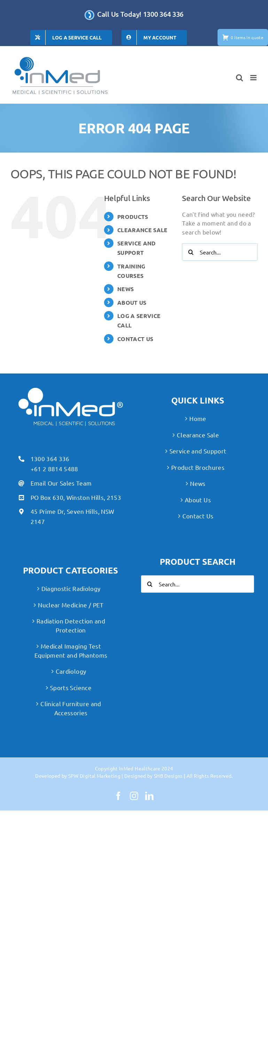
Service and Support (198, 450)
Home (197, 418)
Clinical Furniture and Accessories (70, 708)
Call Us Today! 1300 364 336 (140, 14)
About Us (198, 499)
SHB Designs (168, 775)
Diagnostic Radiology (71, 588)
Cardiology (71, 671)
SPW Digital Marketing (94, 775)
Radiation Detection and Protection (71, 625)
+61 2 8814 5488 (54, 468)
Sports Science (71, 687)
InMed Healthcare (139, 768)
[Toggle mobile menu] (254, 77)
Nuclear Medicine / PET (70, 604)
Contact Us (197, 515)
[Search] (190, 252)
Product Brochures (197, 467)
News (197, 483)
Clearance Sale (198, 434)
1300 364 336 (50, 458)
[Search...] (220, 252)
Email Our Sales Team (61, 483)
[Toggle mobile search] (239, 77)
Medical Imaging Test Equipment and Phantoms (70, 650)
